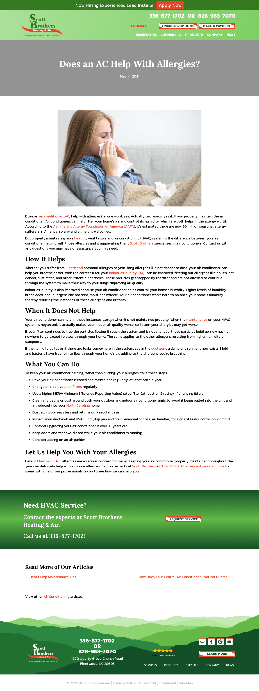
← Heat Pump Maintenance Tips (50, 576)
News (231, 34)
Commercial (170, 34)
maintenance (196, 319)
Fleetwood (74, 267)
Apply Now (170, 5)
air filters (75, 386)
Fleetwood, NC (49, 461)
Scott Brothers (141, 243)
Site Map (186, 683)
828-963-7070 (217, 16)
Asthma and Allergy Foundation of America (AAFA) (94, 226)
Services (150, 665)
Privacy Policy (124, 683)
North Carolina (78, 405)
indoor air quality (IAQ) (127, 273)
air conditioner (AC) (54, 216)
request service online (206, 466)
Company (215, 34)
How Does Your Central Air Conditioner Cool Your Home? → (186, 576)
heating (80, 238)
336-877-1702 (166, 16)
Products (194, 34)
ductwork (158, 348)
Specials (192, 665)
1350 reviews (167, 655)
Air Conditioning (56, 596)
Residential (146, 34)
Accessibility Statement (157, 683)
